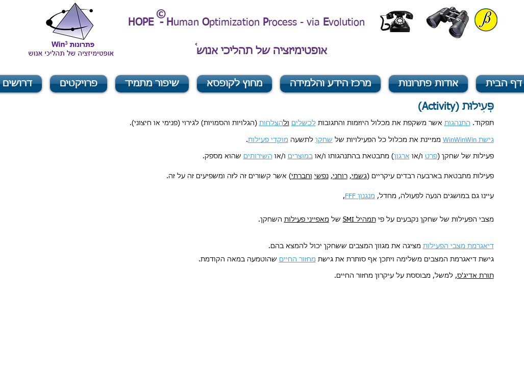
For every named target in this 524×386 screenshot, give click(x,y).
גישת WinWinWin (468, 140)
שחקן (324, 140)
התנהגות (457, 123)
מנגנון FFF (360, 196)
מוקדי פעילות (268, 140)
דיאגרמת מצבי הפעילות (458, 246)
